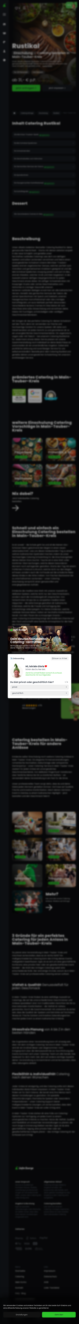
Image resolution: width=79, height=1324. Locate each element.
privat (14, 687)
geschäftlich (17, 693)
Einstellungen (22, 1314)
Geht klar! (59, 1314)
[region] (39, 1311)
